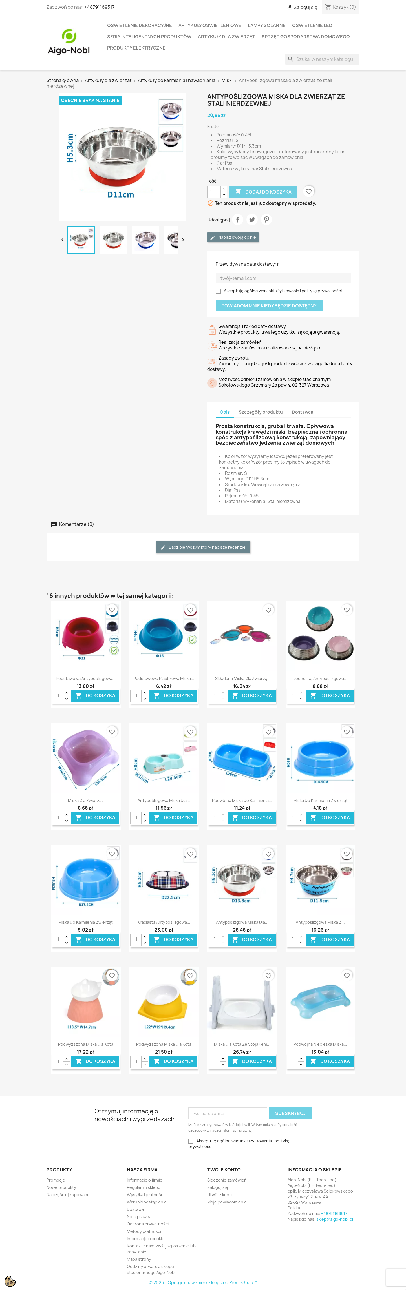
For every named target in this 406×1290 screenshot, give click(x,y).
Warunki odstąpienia (146, 1202)
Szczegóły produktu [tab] (261, 412)
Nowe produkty (61, 1187)
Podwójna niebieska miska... (320, 1044)
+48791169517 (99, 7)
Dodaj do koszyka (263, 192)
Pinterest (266, 219)
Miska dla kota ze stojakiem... (242, 1044)
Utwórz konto (220, 1194)
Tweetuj (252, 219)
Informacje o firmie (144, 1180)
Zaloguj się (217, 1187)
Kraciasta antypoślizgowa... (163, 922)
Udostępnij (237, 219)
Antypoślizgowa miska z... (320, 922)
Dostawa (135, 1209)
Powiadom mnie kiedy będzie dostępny (269, 306)
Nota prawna (139, 1216)
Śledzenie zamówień (227, 1180)
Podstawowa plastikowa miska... (163, 678)
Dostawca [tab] (302, 412)
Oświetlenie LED (312, 25)
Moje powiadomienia (226, 1202)
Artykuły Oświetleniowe (209, 25)
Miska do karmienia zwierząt (320, 800)
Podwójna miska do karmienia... (242, 800)
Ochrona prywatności (148, 1224)
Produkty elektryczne (136, 48)
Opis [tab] (225, 412)
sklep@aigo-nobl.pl (334, 1219)
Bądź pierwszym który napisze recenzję (203, 547)
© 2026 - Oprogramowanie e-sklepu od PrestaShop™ (203, 1282)
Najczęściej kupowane (68, 1194)
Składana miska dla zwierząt (242, 678)
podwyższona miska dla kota (85, 1044)
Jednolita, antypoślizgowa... (320, 678)
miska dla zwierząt (85, 800)
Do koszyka (95, 695)
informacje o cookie (145, 1238)
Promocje (56, 1180)
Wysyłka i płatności (145, 1194)
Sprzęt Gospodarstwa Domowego (306, 37)
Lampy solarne (267, 25)
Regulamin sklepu (143, 1187)
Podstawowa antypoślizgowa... (86, 678)
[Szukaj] (322, 59)
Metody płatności (144, 1231)
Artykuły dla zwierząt (226, 37)
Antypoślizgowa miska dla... (164, 800)
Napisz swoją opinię (233, 237)
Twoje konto (224, 1170)
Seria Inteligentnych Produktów (149, 37)
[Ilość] (214, 192)
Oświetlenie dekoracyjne (139, 25)
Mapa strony (139, 1259)
